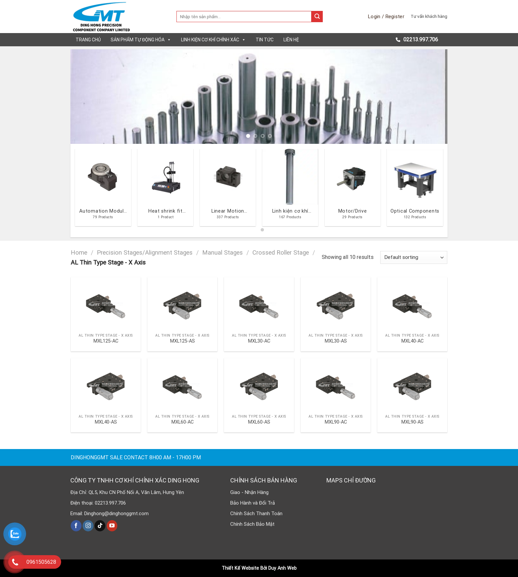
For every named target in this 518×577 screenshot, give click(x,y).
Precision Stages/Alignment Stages (145, 252)
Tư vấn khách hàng (429, 16)
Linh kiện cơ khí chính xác (213, 39)
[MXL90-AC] (336, 384)
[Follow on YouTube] (112, 525)
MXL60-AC (182, 422)
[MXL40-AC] (412, 303)
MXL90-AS (412, 422)
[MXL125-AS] (182, 303)
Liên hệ (291, 39)
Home (79, 252)
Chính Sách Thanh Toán (256, 513)
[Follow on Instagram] (88, 525)
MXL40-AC (412, 341)
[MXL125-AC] (106, 303)
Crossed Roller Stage (280, 252)
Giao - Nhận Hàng (249, 492)
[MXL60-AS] (259, 384)
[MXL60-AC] (182, 384)
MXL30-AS (336, 341)
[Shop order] (413, 257)
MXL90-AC (336, 422)
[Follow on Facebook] (76, 525)
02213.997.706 (420, 39)
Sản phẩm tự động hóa (141, 39)
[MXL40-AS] (106, 384)
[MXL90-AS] (412, 384)
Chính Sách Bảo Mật (252, 524)
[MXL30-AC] (259, 303)
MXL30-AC (259, 341)
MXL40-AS (106, 422)
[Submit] (317, 16)
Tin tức (265, 39)
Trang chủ (88, 39)
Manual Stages (222, 252)
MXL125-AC (105, 341)
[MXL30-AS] (336, 303)
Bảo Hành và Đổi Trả (252, 503)
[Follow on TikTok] (99, 525)
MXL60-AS (259, 422)
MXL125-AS (182, 341)
